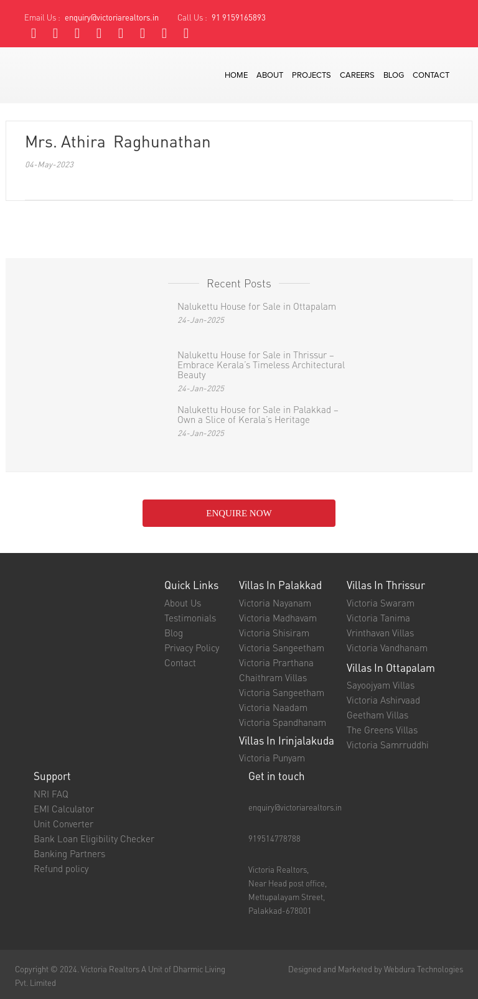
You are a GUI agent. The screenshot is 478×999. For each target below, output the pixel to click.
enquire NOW (238, 513)
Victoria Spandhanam (282, 722)
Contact (180, 662)
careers (357, 75)
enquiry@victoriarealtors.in (112, 17)
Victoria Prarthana (276, 662)
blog (393, 75)
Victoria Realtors (110, 969)
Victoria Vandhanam (387, 647)
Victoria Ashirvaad (383, 700)
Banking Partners (69, 853)
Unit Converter (63, 823)
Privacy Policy (191, 647)
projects (311, 75)
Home (236, 75)
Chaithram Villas (273, 677)
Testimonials (190, 617)
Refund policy (61, 868)
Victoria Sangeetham (281, 647)
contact (431, 75)
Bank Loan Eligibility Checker (94, 838)
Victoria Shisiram (274, 632)
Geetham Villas (377, 715)
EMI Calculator (64, 808)
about (269, 75)
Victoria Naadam (273, 707)
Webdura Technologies (423, 969)
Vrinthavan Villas (380, 632)
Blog (173, 632)
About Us (182, 603)
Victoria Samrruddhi (388, 744)
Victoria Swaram (381, 603)
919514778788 (274, 838)
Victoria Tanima (378, 617)
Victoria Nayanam (275, 603)
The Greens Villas (382, 729)
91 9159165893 (239, 17)
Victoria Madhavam (278, 617)
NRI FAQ (51, 794)
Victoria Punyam (272, 757)
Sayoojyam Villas (381, 685)
